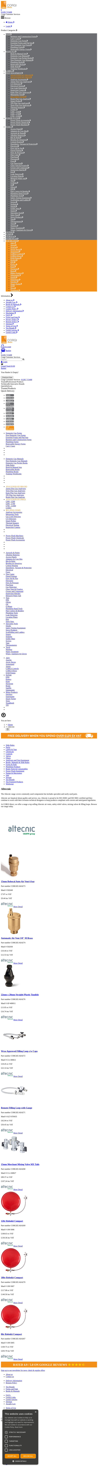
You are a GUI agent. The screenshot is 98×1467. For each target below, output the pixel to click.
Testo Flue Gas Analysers (21, 105)
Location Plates (17, 176)
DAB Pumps (16, 258)
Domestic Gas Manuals (20, 56)
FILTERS (9, 232)
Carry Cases (16, 39)
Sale (7, 775)
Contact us (11, 307)
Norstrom (15, 269)
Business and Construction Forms (24, 36)
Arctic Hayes (16, 249)
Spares (14, 211)
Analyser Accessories (19, 80)
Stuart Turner (16, 284)
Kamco (14, 265)
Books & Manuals (13, 304)
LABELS (9, 71)
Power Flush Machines (20, 125)
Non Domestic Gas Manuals (22, 60)
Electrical (15, 146)
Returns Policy (12, 322)
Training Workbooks (19, 69)
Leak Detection (17, 174)
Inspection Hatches (18, 170)
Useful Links (11, 332)
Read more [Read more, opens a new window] (18, 1427)
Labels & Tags (11, 749)
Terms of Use (12, 326)
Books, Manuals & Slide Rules (17, 762)
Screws (14, 202)
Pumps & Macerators (14, 773)
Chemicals (10, 752)
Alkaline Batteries (18, 135)
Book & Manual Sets (19, 54)
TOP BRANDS (11, 241)
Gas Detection (17, 163)
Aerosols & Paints (18, 133)
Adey (13, 243)
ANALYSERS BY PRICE (21, 77)
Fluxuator (15, 159)
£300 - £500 (16, 112)
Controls (9, 754)
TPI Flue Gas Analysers (20, 103)
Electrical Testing (18, 86)
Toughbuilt (15, 290)
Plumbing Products (13, 767)
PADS (8, 34)
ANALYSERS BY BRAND (22, 75)
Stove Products (17, 217)
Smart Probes (16, 101)
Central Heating (17, 142)
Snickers (14, 282)
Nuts (13, 181)
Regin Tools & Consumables (17, 769)
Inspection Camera (18, 90)
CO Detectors (16, 84)
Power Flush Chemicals (20, 123)
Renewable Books (18, 64)
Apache (14, 247)
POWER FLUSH (12, 118)
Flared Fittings (17, 151)
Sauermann (15, 280)
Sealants (14, 204)
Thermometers (17, 221)
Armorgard (15, 252)
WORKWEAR (11, 239)
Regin (13, 271)
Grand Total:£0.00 (8, 366)
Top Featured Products (14, 782)
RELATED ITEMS (19, 97)
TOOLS (9, 127)
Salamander (16, 275)
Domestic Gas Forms (19, 41)
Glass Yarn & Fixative (20, 166)
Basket (6, 351)
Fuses (13, 161)
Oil (12, 185)
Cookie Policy (12, 309)
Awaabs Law (11, 302)
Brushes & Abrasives (19, 140)
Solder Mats (16, 209)
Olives (14, 187)
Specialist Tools (17, 213)
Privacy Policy (12, 319)
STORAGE (10, 237)
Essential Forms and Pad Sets (22, 43)
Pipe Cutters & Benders (20, 191)
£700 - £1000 (16, 116)
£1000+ (14, 110)
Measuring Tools (18, 95)
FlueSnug (15, 157)
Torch (13, 224)
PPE (13, 189)
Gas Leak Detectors (19, 88)
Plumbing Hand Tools (20, 194)
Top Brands (11, 328)
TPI (13, 286)
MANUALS (10, 52)
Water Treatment (18, 228)
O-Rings (14, 183)
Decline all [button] (28, 1456)
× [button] (35, 1412)
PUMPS (9, 234)
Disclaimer (11, 313)
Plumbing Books (18, 62)
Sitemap (10, 324)
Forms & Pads (11, 765)
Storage (9, 777)
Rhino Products (17, 273)
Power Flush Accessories (21, 120)
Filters (8, 758)
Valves (8, 756)
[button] (20, 1461)
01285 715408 (6, 12)
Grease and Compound (20, 168)
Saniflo (14, 277)
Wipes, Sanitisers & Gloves (22, 230)
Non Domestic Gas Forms (21, 45)
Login (9, 26)
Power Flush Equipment (15, 771)
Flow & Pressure (18, 153)
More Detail (18, 907)
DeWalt (14, 260)
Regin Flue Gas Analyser (21, 99)
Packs (8, 747)
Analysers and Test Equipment (17, 760)
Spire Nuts (15, 215)
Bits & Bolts (16, 138)
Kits (13, 172)
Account (6, 347)
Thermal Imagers (18, 107)
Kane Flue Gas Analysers (21, 92)
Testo (13, 288)
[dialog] (20, 1437)
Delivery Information (15, 311)
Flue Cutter (15, 155)
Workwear (10, 784)
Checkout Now (7, 377)
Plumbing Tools (17, 196)
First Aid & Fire (17, 148)
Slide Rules (16, 67)
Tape (13, 219)
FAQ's (9, 315)
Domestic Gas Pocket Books (22, 58)
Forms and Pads (13, 317)
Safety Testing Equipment (21, 198)
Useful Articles (12, 330)
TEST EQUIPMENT (14, 73)
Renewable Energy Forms (21, 49)
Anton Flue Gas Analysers (21, 82)
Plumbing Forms (18, 47)
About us (10, 300)
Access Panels (17, 129)
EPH (13, 262)
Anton (14, 245)
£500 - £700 (16, 114)
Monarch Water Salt (19, 178)
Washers (14, 226)
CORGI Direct (17, 256)
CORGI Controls (18, 254)
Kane (13, 267)
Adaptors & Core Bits (20, 131)
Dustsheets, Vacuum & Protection (24, 144)
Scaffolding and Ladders (21, 200)
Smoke (14, 206)
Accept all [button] (12, 1456)
